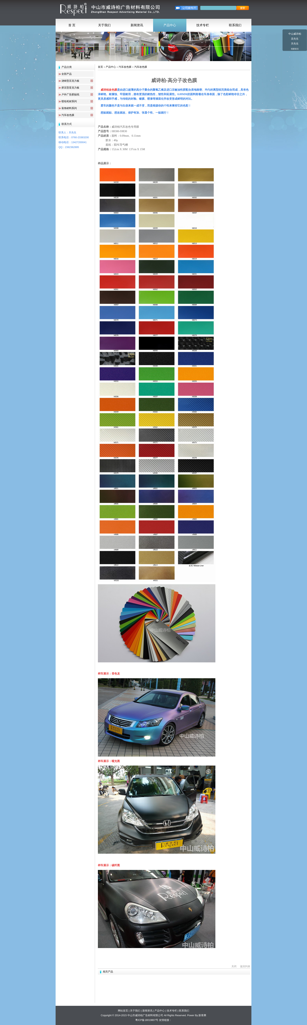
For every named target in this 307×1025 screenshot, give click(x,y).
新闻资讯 (137, 25)
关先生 (295, 43)
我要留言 (295, 49)
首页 (100, 66)
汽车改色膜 (67, 115)
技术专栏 (202, 25)
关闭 (234, 966)
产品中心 (169, 25)
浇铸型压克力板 (70, 80)
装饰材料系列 (69, 108)
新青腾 (202, 1015)
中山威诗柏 (294, 33)
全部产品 (66, 73)
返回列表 (245, 966)
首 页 (71, 25)
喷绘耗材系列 (69, 101)
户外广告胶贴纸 (70, 94)
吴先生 (295, 38)
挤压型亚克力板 (70, 87)
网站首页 (123, 1010)
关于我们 (104, 25)
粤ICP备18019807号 (146, 1020)
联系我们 (235, 25)
